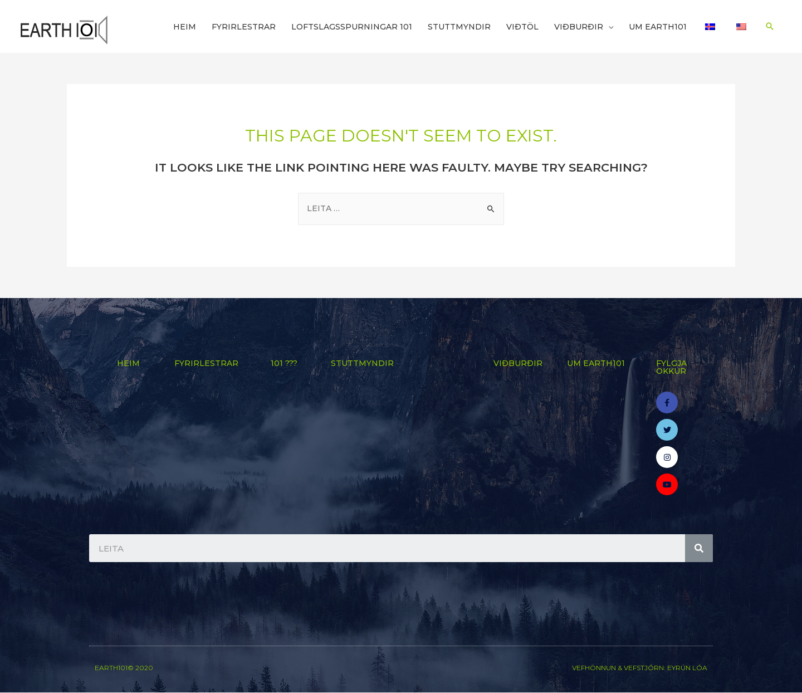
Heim (184, 27)
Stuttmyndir (459, 27)
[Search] (699, 549)
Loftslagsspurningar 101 (351, 27)
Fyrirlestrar (244, 27)
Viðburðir (578, 27)
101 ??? (284, 363)
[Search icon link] (770, 26)
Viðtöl (522, 27)
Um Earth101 (658, 27)
